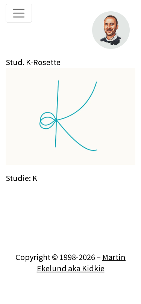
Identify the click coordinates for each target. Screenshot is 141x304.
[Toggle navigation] (19, 13)
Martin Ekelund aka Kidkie (81, 262)
